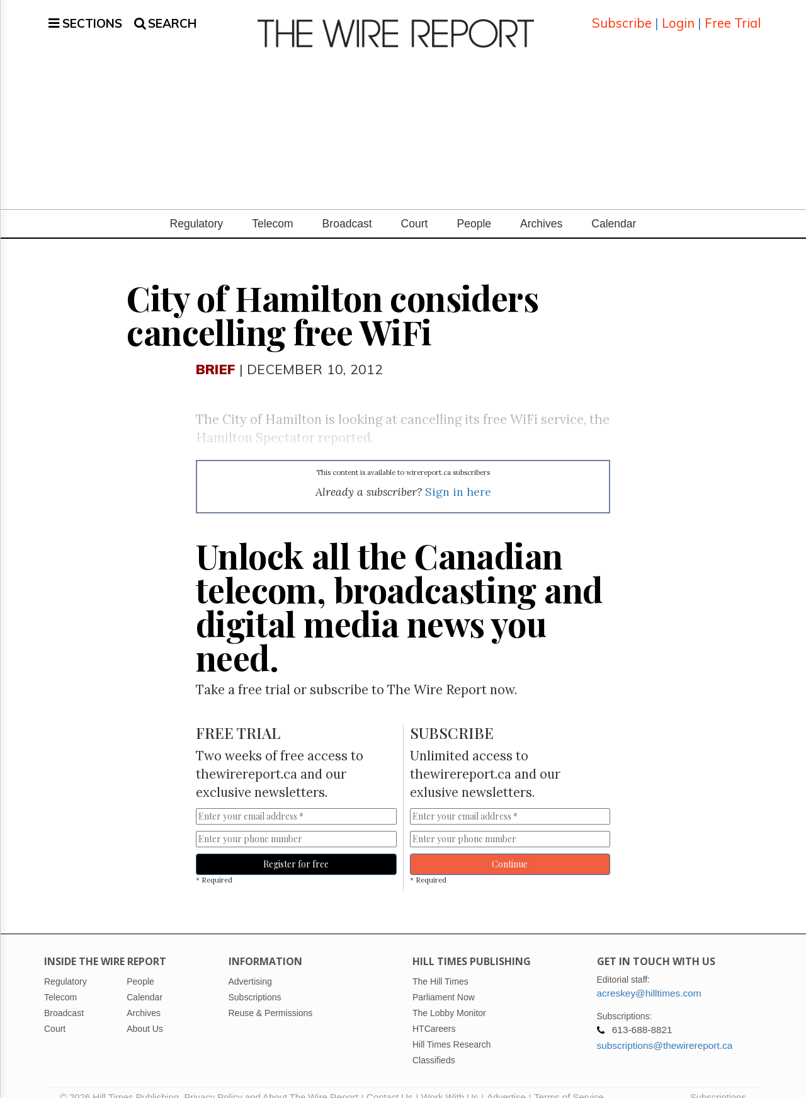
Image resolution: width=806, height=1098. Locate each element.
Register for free (296, 849)
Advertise (506, 1082)
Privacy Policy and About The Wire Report (271, 1082)
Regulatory (197, 208)
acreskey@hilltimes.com (649, 978)
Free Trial (733, 15)
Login (678, 15)
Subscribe (622, 15)
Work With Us (449, 1082)
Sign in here (458, 476)
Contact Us (389, 1082)
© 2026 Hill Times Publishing (122, 1082)
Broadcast (347, 208)
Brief (215, 353)
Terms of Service (569, 1082)
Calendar (613, 208)
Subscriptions (718, 1082)
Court (414, 208)
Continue (510, 849)
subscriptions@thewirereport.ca (665, 1030)
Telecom (272, 208)
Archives (541, 208)
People (474, 208)
